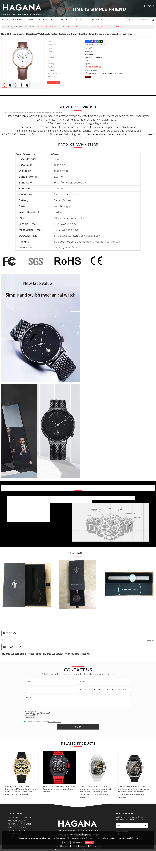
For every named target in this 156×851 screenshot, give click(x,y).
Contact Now (53, 82)
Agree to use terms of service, (42, 722)
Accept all (89, 842)
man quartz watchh (77, 653)
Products (80, 19)
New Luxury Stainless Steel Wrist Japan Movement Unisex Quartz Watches (59, 789)
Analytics (73, 846)
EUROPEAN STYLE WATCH (24, 27)
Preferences (82, 846)
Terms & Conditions (54, 722)
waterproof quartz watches (45, 653)
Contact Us (96, 19)
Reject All (66, 842)
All (11, 27)
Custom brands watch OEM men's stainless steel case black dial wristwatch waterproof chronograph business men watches (95, 791)
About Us (17, 19)
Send (78, 727)
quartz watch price (14, 653)
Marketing (92, 846)
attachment (30, 717)
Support (65, 19)
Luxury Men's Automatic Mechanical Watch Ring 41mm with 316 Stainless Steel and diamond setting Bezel (20, 790)
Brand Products (47, 19)
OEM (30, 19)
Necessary (64, 846)
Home (5, 19)
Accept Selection (78, 842)
